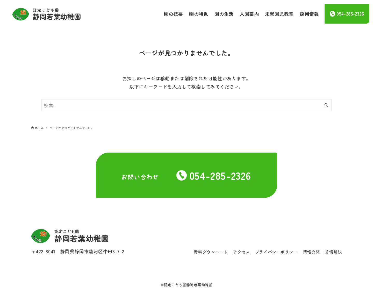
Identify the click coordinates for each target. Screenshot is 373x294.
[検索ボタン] (326, 105)
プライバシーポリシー (276, 252)
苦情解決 (333, 252)
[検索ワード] (186, 105)
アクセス (241, 252)
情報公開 (311, 252)
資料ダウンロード (211, 252)
